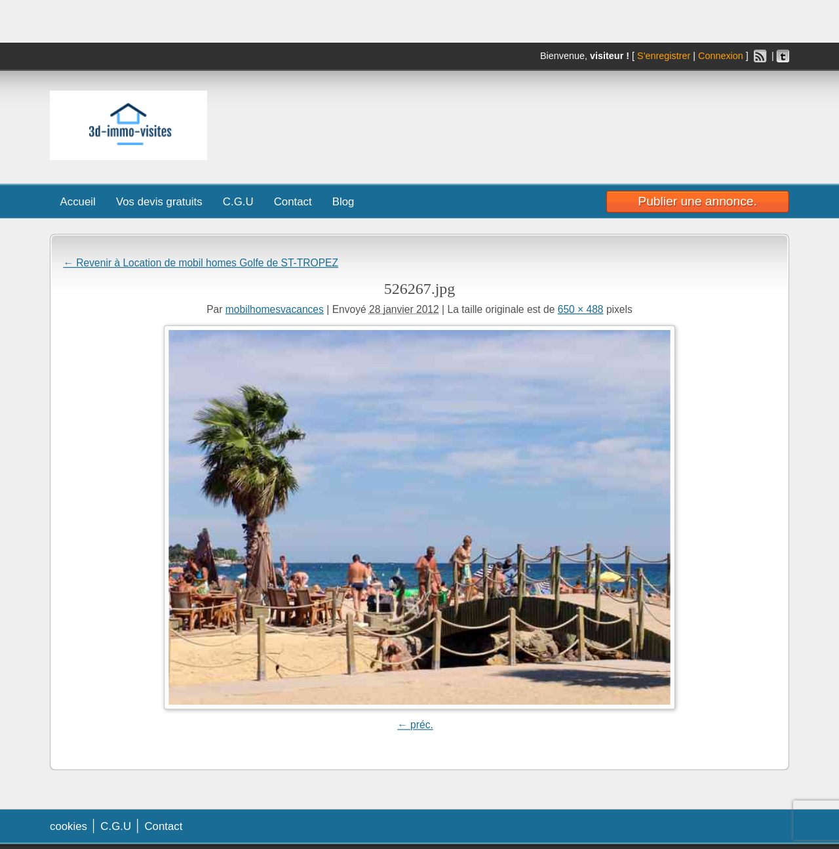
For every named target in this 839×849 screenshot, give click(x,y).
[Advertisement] (605, 122)
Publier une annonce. (697, 200)
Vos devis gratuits (159, 201)
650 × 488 (581, 309)
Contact (293, 201)
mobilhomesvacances (274, 309)
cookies (68, 825)
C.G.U (238, 201)
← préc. (415, 724)
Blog (343, 201)
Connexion (720, 56)
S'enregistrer (663, 56)
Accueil (78, 201)
